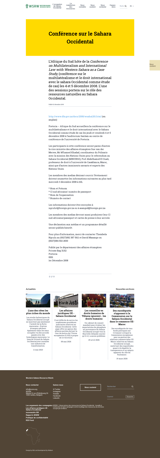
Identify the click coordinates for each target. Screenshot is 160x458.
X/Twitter (56, 389)
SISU (33, 450)
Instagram (57, 391)
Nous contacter (102, 6)
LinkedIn (56, 398)
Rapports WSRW (32, 415)
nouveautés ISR (32, 412)
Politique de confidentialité (37, 418)
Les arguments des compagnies (39, 405)
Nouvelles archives (125, 289)
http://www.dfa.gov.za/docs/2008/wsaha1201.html (75, 116)
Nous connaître (82, 6)
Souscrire (130, 397)
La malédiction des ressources (70, 6)
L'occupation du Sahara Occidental (57, 6)
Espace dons (112, 6)
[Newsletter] (115, 396)
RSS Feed (30, 420)
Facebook (57, 396)
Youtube (56, 394)
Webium (50, 450)
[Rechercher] (123, 6)
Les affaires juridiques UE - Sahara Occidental (37, 409)
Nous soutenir (153, 65)
